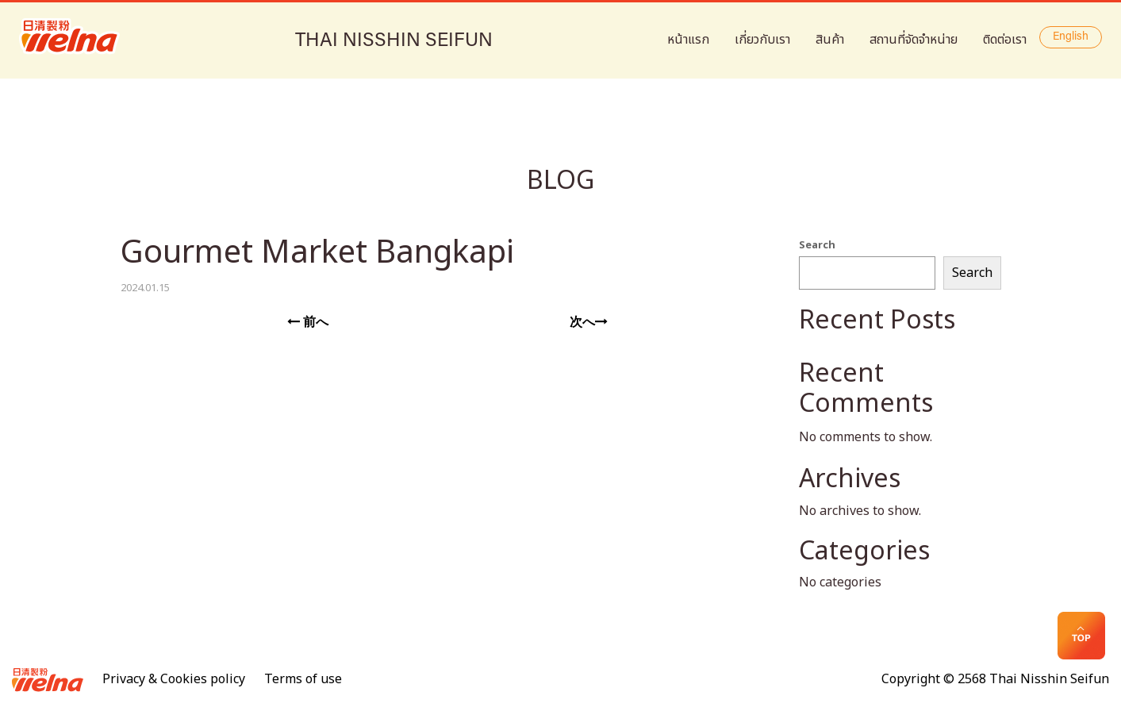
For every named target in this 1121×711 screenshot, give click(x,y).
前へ (307, 322)
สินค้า (830, 39)
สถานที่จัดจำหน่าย (914, 39)
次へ (589, 322)
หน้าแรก (688, 39)
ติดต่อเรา (1005, 39)
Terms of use (303, 679)
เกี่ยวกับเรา (762, 39)
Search (817, 245)
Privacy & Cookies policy (173, 679)
